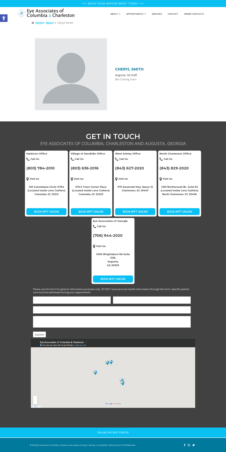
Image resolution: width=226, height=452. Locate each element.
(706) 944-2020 (108, 235)
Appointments (134, 14)
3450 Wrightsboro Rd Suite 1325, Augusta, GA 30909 (113, 260)
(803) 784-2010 (40, 168)
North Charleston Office (175, 153)
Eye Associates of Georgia (110, 221)
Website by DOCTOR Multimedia (122, 445)
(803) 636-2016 (85, 168)
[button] (3, 18)
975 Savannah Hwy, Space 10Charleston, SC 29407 (135, 189)
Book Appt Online (46, 211)
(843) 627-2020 (129, 168)
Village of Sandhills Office (88, 153)
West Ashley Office (128, 153)
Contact (173, 14)
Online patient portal (113, 432)
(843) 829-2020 (174, 168)
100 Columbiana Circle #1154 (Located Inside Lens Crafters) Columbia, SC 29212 (46, 191)
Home (39, 22)
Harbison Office (36, 153)
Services (157, 14)
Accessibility (102, 445)
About (114, 14)
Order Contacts (194, 14)
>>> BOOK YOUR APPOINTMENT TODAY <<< (113, 3)
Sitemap (92, 445)
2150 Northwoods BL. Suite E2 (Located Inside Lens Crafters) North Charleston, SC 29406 (179, 191)
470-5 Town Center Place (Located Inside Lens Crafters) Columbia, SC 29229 (91, 191)
